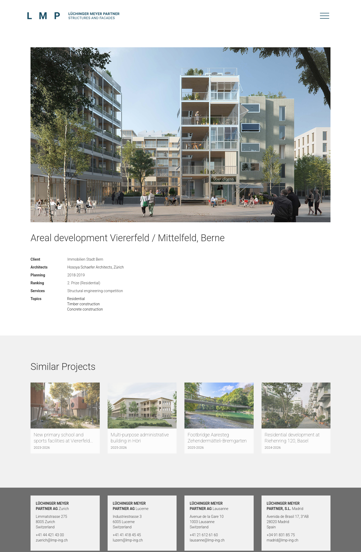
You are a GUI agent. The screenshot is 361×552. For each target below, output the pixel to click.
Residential (76, 299)
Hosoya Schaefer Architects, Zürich (95, 267)
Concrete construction (85, 309)
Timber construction (83, 304)
